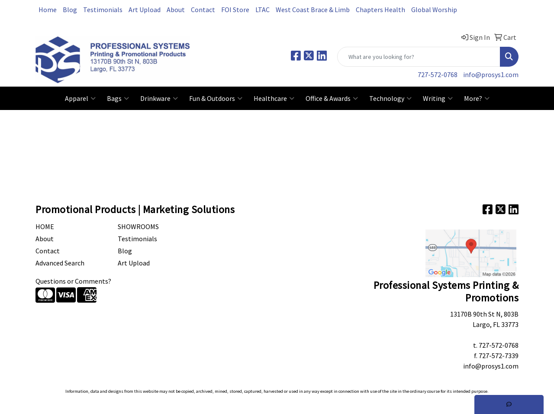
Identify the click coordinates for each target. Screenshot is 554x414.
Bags (118, 98)
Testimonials (102, 9)
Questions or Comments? (73, 281)
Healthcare (274, 98)
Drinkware (159, 98)
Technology (390, 98)
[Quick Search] (418, 57)
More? (477, 98)
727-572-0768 (437, 74)
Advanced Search (59, 263)
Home (48, 9)
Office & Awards (332, 98)
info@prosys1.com (491, 74)
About (176, 9)
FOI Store (235, 9)
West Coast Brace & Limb (313, 9)
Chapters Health (380, 9)
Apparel (80, 98)
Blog (70, 9)
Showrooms (138, 226)
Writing (438, 98)
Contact (203, 9)
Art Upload (145, 9)
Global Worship (434, 9)
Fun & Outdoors (215, 98)
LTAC (262, 9)
